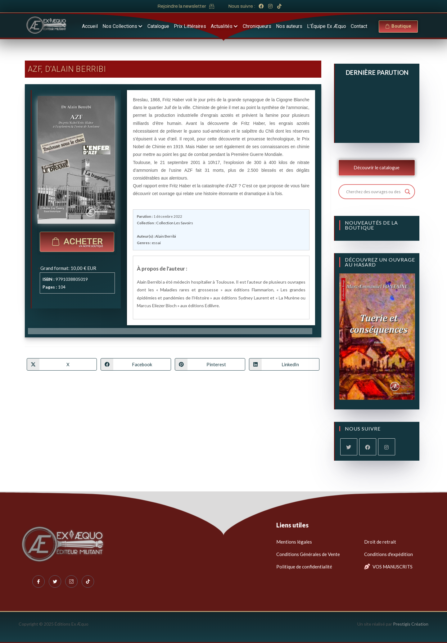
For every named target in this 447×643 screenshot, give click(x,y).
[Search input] (374, 191)
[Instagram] (386, 446)
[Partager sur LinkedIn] (284, 364)
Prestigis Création (410, 624)
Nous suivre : (241, 6)
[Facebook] (367, 446)
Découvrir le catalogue (377, 167)
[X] (348, 446)
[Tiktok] (88, 581)
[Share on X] (62, 364)
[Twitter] (55, 581)
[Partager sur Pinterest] (210, 364)
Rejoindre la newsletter (181, 6)
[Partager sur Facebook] (136, 364)
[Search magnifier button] (407, 191)
